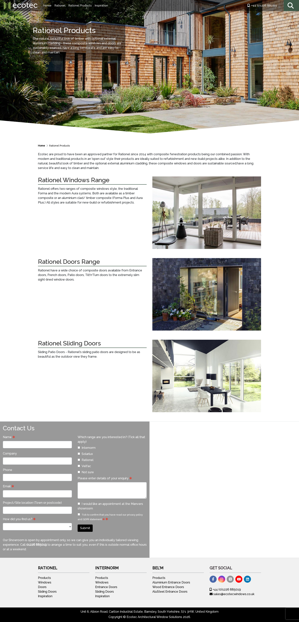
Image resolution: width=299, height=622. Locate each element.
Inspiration (101, 5)
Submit (85, 528)
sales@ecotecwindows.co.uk (232, 594)
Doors (42, 587)
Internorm (87, 448)
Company (10, 453)
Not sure (86, 472)
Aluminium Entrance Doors (171, 582)
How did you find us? (17, 519)
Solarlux (85, 454)
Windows (44, 582)
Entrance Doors (106, 587)
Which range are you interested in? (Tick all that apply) (111, 439)
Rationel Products (80, 5)
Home (47, 5)
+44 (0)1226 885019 (262, 5)
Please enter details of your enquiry (103, 478)
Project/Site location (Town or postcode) (32, 503)
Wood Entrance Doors (168, 587)
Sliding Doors (47, 591)
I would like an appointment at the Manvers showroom (110, 506)
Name (7, 437)
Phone (7, 470)
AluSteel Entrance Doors (169, 591)
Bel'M (157, 568)
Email (7, 486)
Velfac (84, 466)
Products (44, 578)
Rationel (60, 5)
